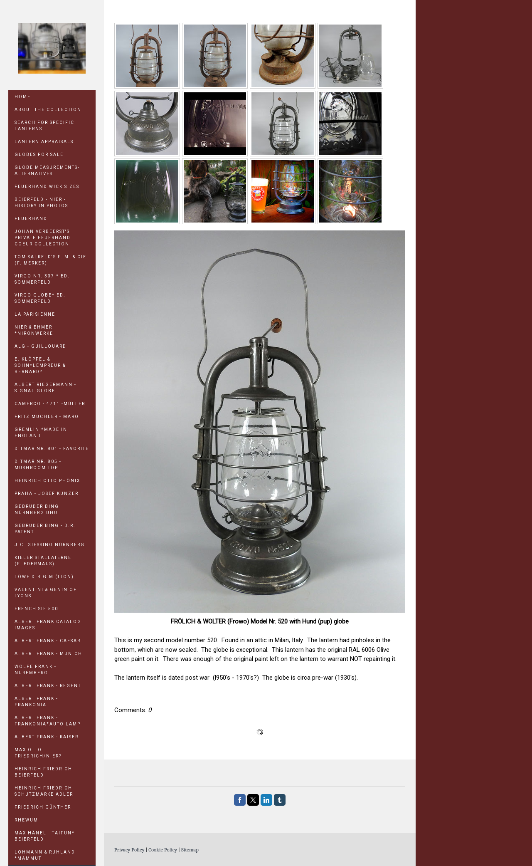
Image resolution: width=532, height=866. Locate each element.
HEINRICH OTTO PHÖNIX (47, 480)
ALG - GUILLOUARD (40, 346)
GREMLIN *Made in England (41, 432)
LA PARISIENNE (35, 314)
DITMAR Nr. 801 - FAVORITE (52, 448)
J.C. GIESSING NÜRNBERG (50, 544)
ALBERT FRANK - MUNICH (48, 653)
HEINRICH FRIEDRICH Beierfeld (43, 772)
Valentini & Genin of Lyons (46, 592)
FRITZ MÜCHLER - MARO (47, 416)
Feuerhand (31, 218)
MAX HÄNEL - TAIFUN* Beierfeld (45, 836)
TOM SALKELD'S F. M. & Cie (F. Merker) (50, 260)
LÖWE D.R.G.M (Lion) (44, 576)
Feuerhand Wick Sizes (47, 186)
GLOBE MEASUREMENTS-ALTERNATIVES (47, 170)
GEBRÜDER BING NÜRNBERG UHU (37, 509)
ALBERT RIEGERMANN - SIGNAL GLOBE (45, 387)
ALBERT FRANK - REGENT (48, 685)
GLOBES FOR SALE (39, 154)
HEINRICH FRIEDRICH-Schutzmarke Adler (44, 791)
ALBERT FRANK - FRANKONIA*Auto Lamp (48, 720)
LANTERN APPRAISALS (44, 141)
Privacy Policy (129, 849)
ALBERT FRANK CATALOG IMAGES (48, 624)
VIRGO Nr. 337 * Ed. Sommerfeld (42, 279)
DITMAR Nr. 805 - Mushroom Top (38, 464)
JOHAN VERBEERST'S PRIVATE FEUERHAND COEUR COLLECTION (43, 237)
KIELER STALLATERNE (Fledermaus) (43, 560)
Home (23, 96)
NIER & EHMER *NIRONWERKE (34, 330)
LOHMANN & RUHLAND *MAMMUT (45, 855)
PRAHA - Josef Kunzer (47, 493)
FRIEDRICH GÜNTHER (43, 807)
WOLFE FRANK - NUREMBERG (36, 669)
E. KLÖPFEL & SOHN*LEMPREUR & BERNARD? (40, 365)
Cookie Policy (162, 849)
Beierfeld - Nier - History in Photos (41, 202)
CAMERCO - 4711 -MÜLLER (50, 403)
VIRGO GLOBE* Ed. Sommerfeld (40, 298)
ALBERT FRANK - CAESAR (48, 640)
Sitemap (190, 849)
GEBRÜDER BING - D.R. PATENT (45, 528)
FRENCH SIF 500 (36, 608)
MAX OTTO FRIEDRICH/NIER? (38, 752)
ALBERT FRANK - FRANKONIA (36, 701)
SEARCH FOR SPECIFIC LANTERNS (44, 125)
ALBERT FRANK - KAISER (47, 737)
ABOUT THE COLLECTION (48, 109)
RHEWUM (26, 820)
